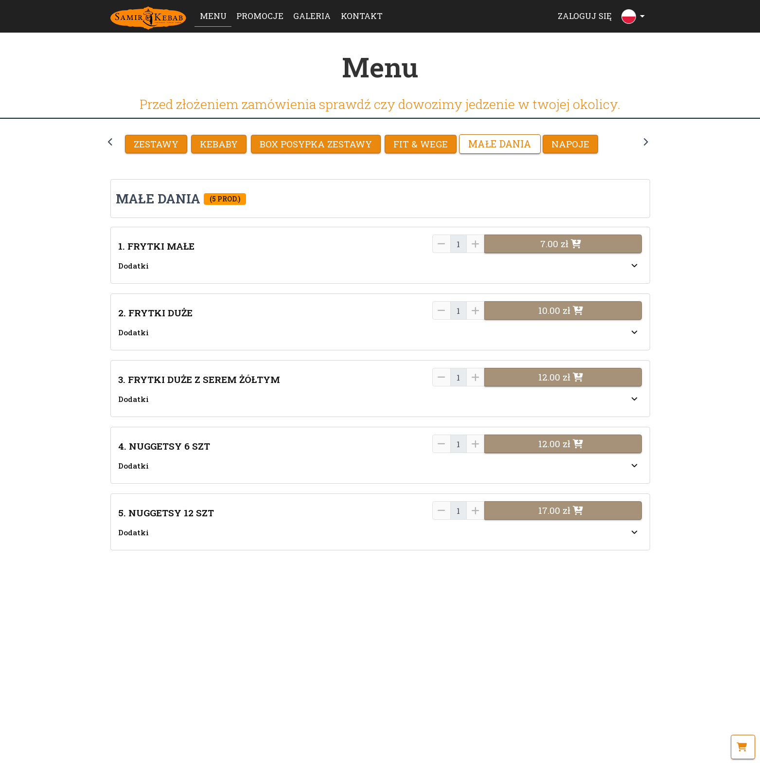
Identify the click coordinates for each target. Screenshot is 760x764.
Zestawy (156, 144)
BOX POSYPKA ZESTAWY (316, 144)
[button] (380, 198)
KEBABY (219, 144)
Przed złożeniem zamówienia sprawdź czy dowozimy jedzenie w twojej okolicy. (380, 103)
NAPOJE (570, 144)
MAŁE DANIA (499, 144)
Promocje (259, 15)
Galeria (312, 15)
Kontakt (362, 15)
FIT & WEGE (420, 144)
